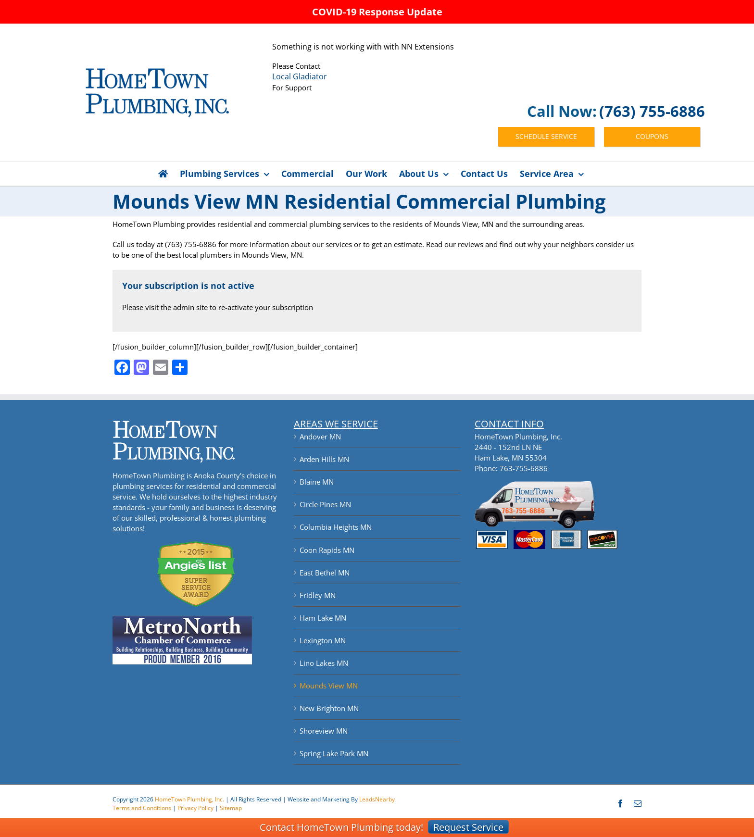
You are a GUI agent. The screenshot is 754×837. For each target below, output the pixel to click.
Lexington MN (323, 640)
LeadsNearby (377, 799)
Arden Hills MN (324, 459)
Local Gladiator (299, 76)
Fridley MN (318, 595)
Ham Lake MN (323, 618)
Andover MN (320, 436)
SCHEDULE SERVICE (546, 136)
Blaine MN (317, 482)
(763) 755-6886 (652, 111)
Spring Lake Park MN (334, 753)
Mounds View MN (329, 685)
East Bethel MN (325, 572)
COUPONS (652, 136)
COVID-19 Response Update (377, 11)
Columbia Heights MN (336, 527)
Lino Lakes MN (324, 663)
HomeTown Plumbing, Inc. (189, 799)
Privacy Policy (195, 808)
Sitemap (231, 808)
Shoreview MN (324, 731)
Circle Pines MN (325, 504)
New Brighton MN (329, 708)
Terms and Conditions (142, 808)
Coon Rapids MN (327, 550)
